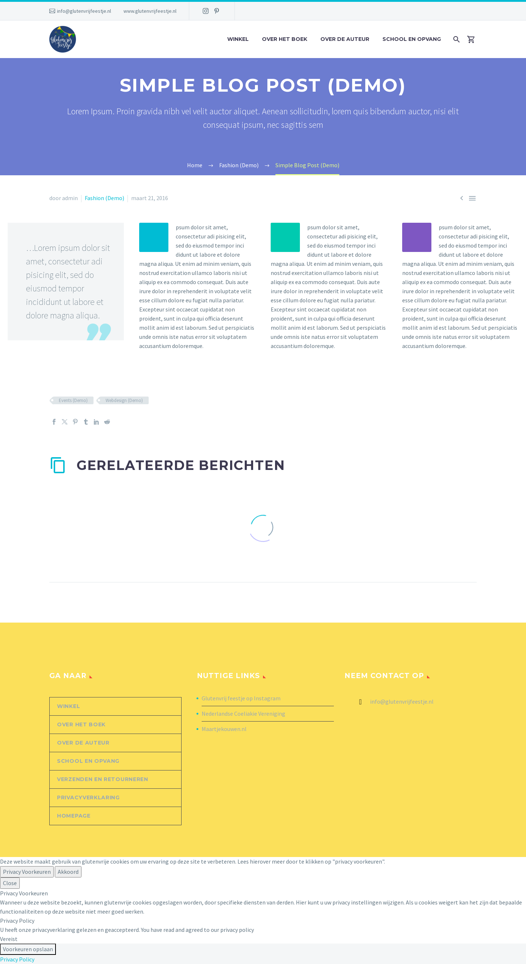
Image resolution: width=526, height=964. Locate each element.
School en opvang (411, 39)
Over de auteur (344, 39)
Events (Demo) (73, 400)
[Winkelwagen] (474, 39)
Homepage (74, 815)
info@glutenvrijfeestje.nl (84, 11)
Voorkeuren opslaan (28, 949)
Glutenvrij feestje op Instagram (241, 698)
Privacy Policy (17, 959)
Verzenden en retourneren (102, 779)
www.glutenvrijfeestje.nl (149, 11)
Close (10, 883)
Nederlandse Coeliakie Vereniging (243, 713)
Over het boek (284, 39)
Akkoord (68, 871)
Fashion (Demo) (104, 198)
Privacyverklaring (88, 797)
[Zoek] (456, 39)
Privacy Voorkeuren (27, 871)
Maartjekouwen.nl (224, 728)
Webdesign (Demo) (124, 400)
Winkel (238, 39)
